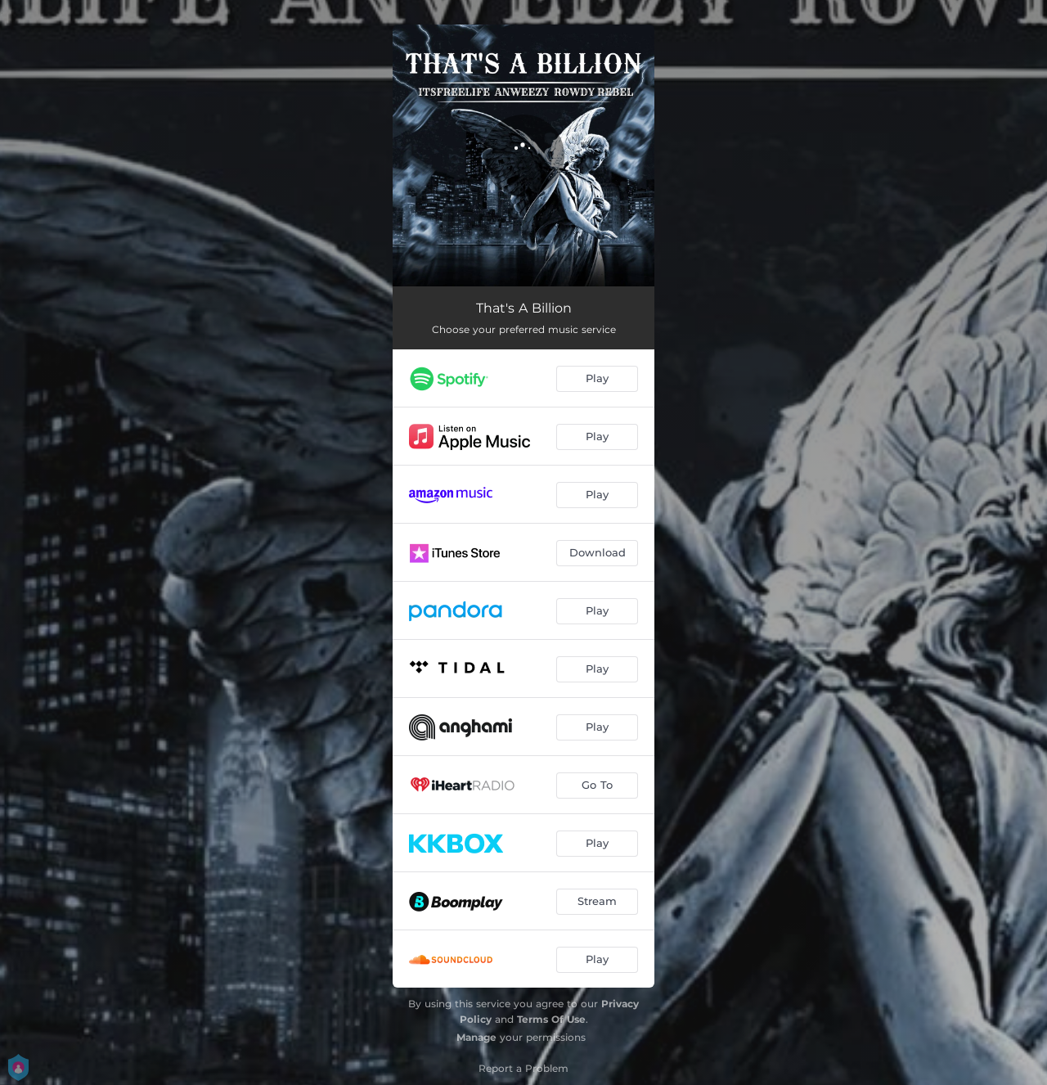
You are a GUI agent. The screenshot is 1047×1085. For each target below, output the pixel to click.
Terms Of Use (551, 1019)
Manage (476, 1037)
